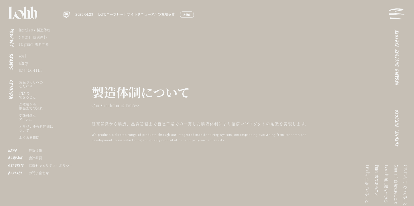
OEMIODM (11, 90)
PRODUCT (11, 38)
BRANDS (11, 62)
